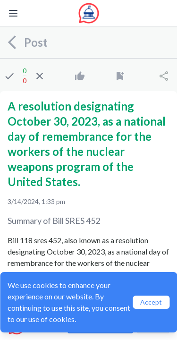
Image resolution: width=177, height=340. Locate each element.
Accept (151, 302)
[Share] (163, 76)
